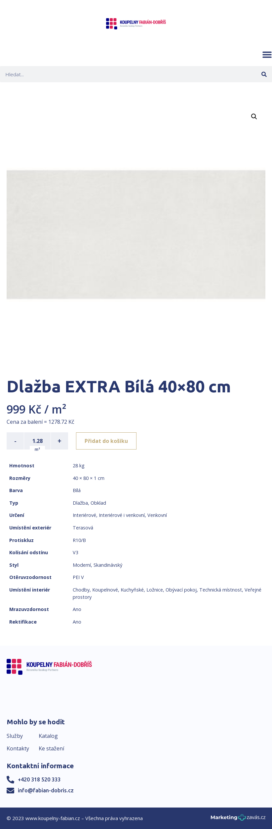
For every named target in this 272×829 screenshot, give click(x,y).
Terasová (83, 527)
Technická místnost (220, 590)
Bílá (77, 490)
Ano (77, 609)
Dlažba (80, 503)
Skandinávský (108, 565)
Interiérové (84, 515)
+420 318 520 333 (39, 779)
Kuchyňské (132, 590)
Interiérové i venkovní (122, 515)
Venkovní (157, 515)
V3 (75, 552)
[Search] (264, 74)
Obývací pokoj (181, 590)
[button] (267, 54)
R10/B (79, 540)
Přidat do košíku (106, 441)
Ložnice (154, 590)
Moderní (82, 565)
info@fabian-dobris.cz (46, 790)
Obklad (98, 503)
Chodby (81, 590)
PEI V (78, 577)
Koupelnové (105, 590)
